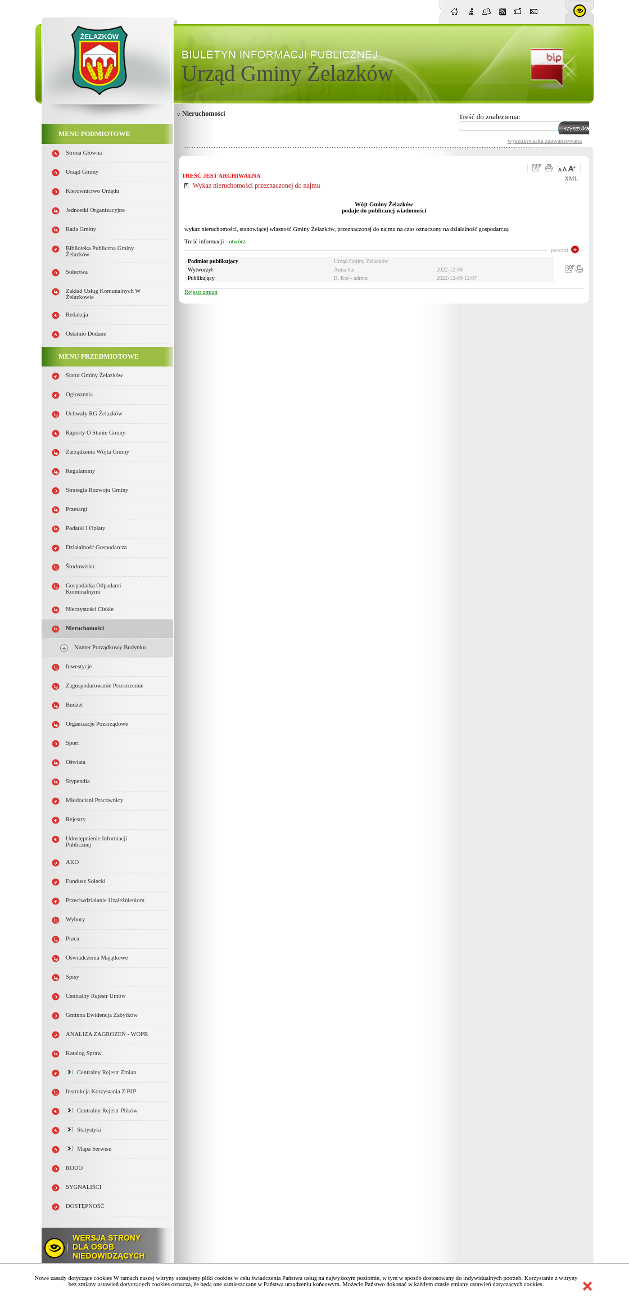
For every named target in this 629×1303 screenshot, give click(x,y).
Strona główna (84, 153)
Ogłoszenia (79, 394)
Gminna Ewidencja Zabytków (102, 1015)
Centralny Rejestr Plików (102, 1110)
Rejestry (76, 819)
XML (571, 178)
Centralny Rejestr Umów (96, 996)
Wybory (75, 919)
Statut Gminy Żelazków (94, 375)
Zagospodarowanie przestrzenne (104, 685)
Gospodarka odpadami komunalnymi (93, 588)
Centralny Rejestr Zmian (101, 1072)
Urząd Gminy (82, 172)
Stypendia (78, 781)
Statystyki (83, 1129)
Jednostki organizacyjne (95, 210)
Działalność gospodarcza (96, 547)
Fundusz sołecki (86, 881)
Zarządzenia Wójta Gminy (97, 452)
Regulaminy (80, 471)
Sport (72, 743)
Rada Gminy (81, 229)
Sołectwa (77, 272)
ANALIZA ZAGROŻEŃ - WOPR (107, 1034)
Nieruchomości (85, 628)
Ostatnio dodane (86, 334)
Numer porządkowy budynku (110, 647)
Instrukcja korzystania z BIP (101, 1091)
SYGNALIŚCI (83, 1187)
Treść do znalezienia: (490, 116)
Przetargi (76, 509)
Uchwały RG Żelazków (94, 413)
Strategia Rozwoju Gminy (97, 490)
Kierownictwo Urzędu (92, 191)
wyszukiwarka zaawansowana (545, 140)
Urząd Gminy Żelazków (287, 73)
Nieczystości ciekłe (90, 609)
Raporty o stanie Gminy (95, 432)
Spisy (72, 977)
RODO (74, 1168)
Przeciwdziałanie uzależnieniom (105, 900)
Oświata (75, 762)
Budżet (74, 705)
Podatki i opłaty (85, 528)
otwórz (237, 241)
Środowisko (80, 566)
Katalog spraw (84, 1053)
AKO (72, 862)
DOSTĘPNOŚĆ (85, 1206)
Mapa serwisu (88, 1149)
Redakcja (77, 314)
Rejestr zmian (201, 292)
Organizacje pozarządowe (97, 724)
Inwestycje (79, 666)
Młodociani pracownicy (94, 800)
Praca (72, 938)
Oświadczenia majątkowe (97, 957)
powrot (559, 249)
